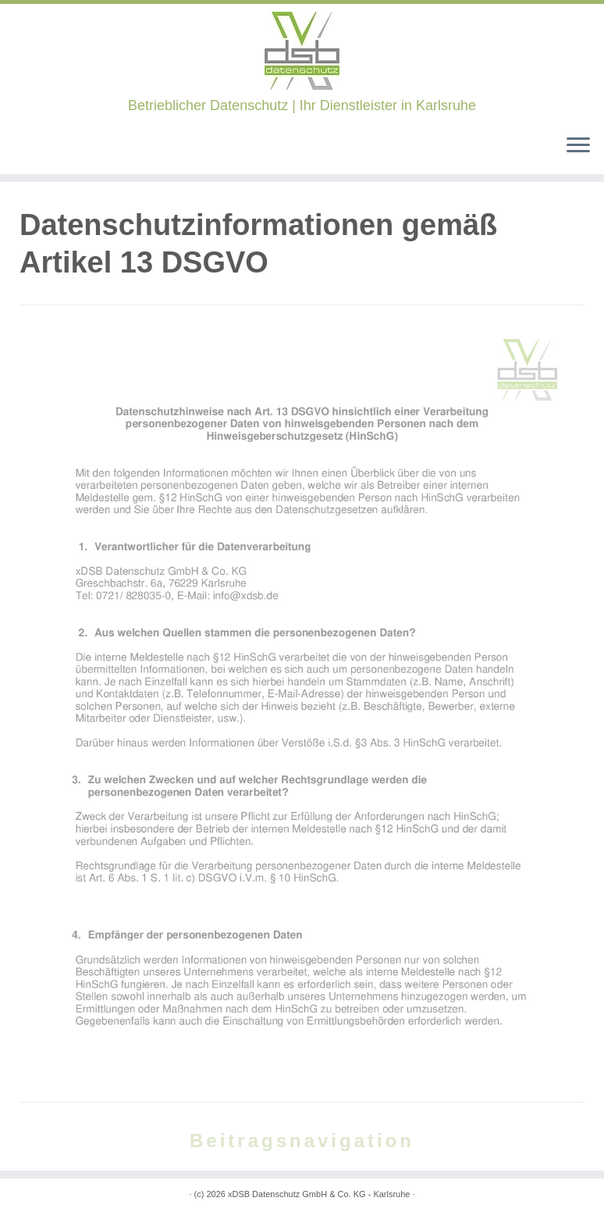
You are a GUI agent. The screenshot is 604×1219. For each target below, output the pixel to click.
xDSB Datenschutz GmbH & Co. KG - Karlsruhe (319, 1194)
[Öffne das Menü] (578, 146)
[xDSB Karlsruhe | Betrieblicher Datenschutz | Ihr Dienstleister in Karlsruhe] (302, 51)
